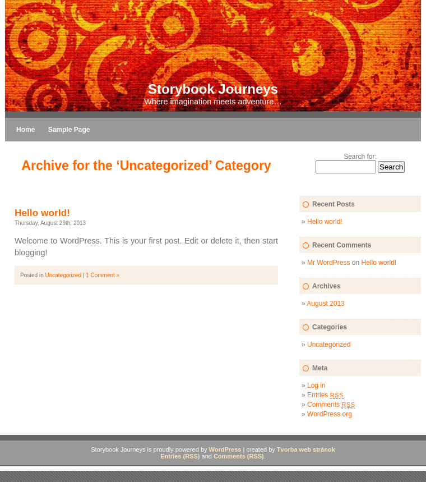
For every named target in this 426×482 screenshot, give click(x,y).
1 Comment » (102, 275)
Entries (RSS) (180, 456)
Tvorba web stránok (306, 449)
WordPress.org (329, 414)
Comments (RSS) (239, 456)
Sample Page (69, 130)
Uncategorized (63, 275)
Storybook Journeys (213, 89)
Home (25, 130)
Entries (325, 395)
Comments (331, 404)
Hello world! (42, 212)
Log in (316, 385)
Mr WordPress (328, 263)
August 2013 (325, 303)
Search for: (360, 156)
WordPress (225, 449)
